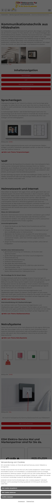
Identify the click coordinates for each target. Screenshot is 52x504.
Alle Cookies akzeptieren (9, 488)
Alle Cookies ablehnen (9, 492)
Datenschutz (30, 501)
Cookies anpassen (7, 497)
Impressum (21, 501)
